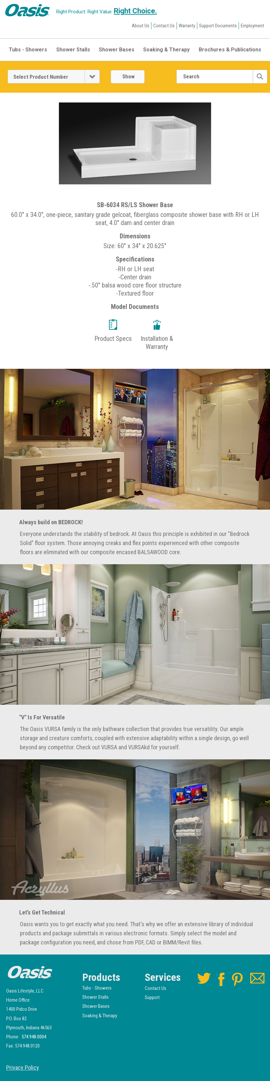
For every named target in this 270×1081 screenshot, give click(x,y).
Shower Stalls (73, 50)
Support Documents (218, 26)
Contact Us (164, 26)
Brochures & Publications (230, 50)
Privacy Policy (22, 1067)
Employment (252, 26)
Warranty (187, 26)
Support (152, 997)
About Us (140, 26)
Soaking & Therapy (166, 50)
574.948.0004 (33, 1036)
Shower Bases (116, 50)
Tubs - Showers (28, 50)
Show (128, 76)
